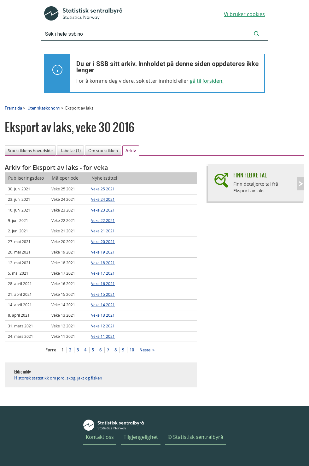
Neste (145, 350)
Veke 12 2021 (103, 325)
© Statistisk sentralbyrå (195, 436)
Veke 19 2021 (103, 251)
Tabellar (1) (70, 150)
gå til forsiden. (207, 80)
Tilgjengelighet (141, 436)
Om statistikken (103, 150)
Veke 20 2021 (103, 241)
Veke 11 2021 (103, 336)
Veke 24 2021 (103, 199)
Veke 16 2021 (103, 283)
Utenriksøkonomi (44, 108)
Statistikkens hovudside (30, 150)
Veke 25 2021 (103, 188)
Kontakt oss (100, 436)
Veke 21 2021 (103, 230)
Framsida (13, 108)
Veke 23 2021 (103, 209)
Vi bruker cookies (244, 14)
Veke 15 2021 (103, 294)
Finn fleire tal (250, 175)
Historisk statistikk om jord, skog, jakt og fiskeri (58, 378)
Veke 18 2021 (103, 262)
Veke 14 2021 (103, 304)
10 (132, 350)
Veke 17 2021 (103, 273)
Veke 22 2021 (103, 220)
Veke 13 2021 (103, 315)
